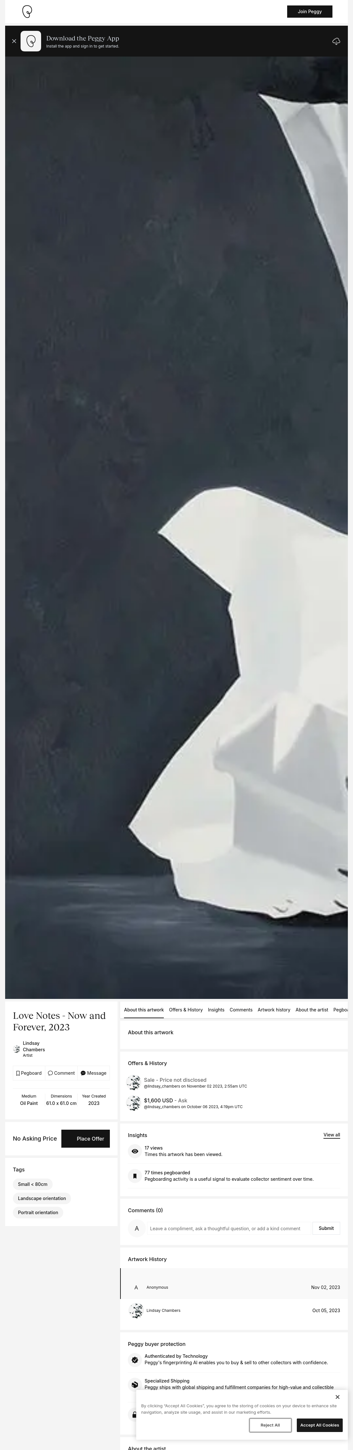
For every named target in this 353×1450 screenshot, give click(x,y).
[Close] (338, 1397)
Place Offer (90, 1138)
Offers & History (186, 1009)
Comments (241, 1009)
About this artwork (144, 1009)
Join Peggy (310, 11)
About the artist (312, 1009)
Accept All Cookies (319, 1425)
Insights (216, 1009)
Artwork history (274, 1009)
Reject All (270, 1425)
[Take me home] (27, 11)
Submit (326, 1228)
